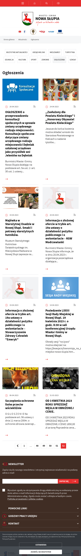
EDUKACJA (9, 60)
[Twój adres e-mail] (30, 481)
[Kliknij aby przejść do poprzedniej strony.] (17, 446)
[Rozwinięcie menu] (40, 508)
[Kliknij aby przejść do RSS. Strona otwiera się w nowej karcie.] (35, 106)
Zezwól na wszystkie (41, 552)
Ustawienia (40, 544)
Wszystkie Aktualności (16, 52)
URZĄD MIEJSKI (38, 52)
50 (50, 445)
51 (57, 445)
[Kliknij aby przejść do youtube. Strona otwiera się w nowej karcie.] (20, 32)
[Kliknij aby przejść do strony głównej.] (34, 3)
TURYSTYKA (70, 52)
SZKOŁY (73, 60)
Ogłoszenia (59, 60)
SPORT (34, 60)
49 (44, 445)
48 (37, 445)
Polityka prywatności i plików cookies (25, 499)
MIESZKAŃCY (55, 52)
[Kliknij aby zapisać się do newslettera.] (64, 481)
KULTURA (22, 60)
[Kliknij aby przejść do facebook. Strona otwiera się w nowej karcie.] (24, 32)
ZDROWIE (45, 60)
